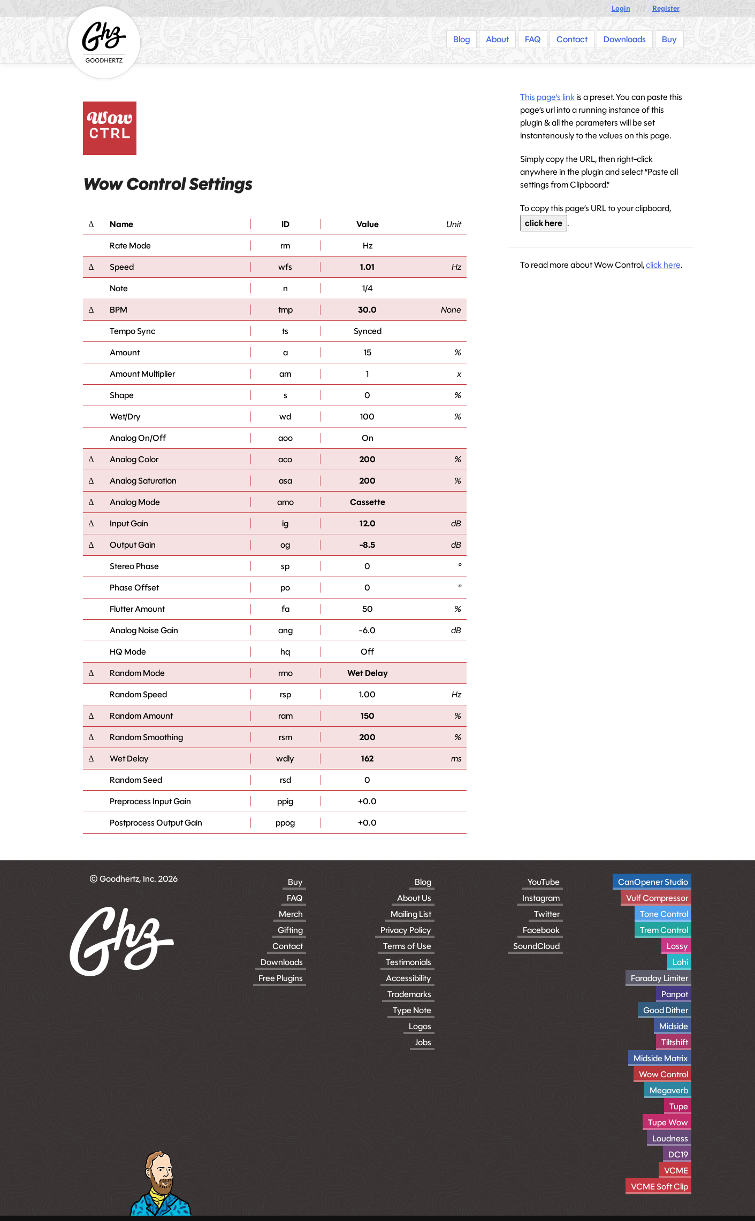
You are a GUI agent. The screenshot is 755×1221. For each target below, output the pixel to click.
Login (621, 8)
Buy (295, 882)
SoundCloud (536, 946)
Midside (673, 1026)
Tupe (678, 1106)
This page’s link (547, 97)
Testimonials (408, 962)
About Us (414, 898)
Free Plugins (280, 978)
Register (666, 8)
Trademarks (409, 994)
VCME (676, 1170)
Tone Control (664, 914)
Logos (420, 1026)
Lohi (680, 962)
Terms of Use (407, 946)
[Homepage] (104, 42)
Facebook (541, 930)
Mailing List (411, 914)
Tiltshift (674, 1042)
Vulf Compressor (657, 898)
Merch (291, 914)
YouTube (544, 882)
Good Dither (665, 1010)
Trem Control (664, 930)
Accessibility (408, 978)
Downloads (282, 962)
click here (543, 223)
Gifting (290, 930)
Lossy (677, 946)
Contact (287, 946)
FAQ (295, 898)
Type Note (412, 1010)
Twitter (547, 914)
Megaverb (669, 1090)
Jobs (423, 1042)
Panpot (674, 994)
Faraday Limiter (659, 978)
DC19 (678, 1154)
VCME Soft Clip (659, 1186)
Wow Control (663, 1074)
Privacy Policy (405, 930)
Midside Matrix (661, 1058)
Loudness (670, 1138)
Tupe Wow (668, 1122)
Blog (423, 882)
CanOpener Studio (653, 882)
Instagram (541, 898)
